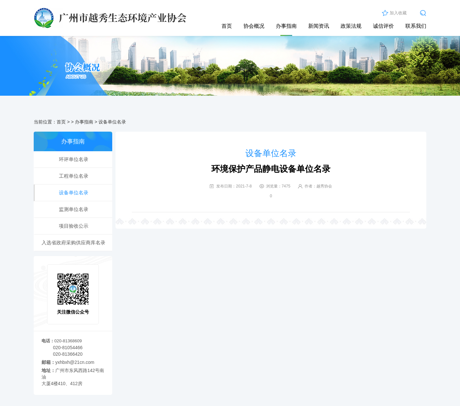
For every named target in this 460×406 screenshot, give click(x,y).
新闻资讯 (318, 26)
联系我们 (415, 26)
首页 (226, 26)
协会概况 (253, 26)
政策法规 (351, 26)
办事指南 (286, 26)
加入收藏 (398, 12)
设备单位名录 (112, 121)
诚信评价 (383, 26)
